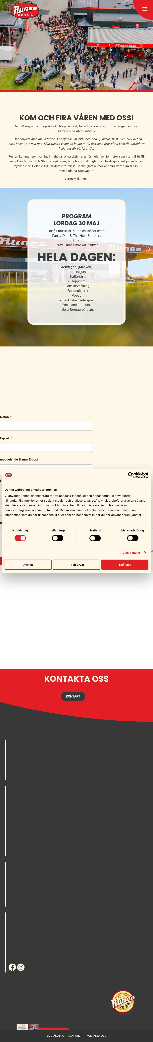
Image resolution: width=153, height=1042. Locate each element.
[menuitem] (25, 10)
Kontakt (73, 696)
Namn (5, 417)
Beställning (55, 1036)
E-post (6, 438)
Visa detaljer (131, 552)
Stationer (75, 1036)
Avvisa (28, 564)
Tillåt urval (76, 564)
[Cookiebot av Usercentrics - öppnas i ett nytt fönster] (131, 475)
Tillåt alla (125, 564)
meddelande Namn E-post (19, 459)
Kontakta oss (96, 1036)
